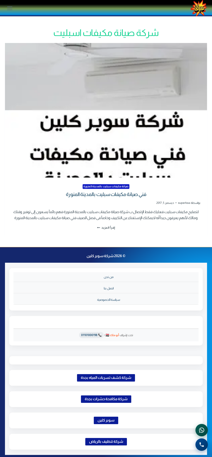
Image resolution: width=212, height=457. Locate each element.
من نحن (109, 277)
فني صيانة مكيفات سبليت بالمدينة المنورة (106, 194)
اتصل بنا (109, 288)
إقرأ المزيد (106, 227)
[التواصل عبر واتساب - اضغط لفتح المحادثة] (201, 430)
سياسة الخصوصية (108, 299)
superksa (184, 202)
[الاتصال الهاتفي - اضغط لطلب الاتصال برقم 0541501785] (201, 444)
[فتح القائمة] (10, 8)
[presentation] (106, 110)
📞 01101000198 (91, 335)
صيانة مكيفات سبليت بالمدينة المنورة (106, 186)
